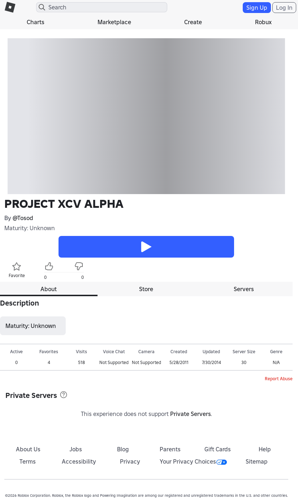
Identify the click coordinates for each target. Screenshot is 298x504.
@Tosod (23, 218)
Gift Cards (217, 449)
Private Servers (190, 413)
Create (193, 22)
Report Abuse (279, 378)
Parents (170, 449)
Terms (28, 461)
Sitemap (257, 461)
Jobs (75, 449)
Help (265, 449)
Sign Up (256, 7)
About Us (28, 449)
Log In (284, 7)
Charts (35, 22)
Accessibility (79, 461)
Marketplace (114, 22)
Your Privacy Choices (193, 461)
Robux (263, 22)
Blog (123, 449)
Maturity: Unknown (29, 228)
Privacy (130, 461)
